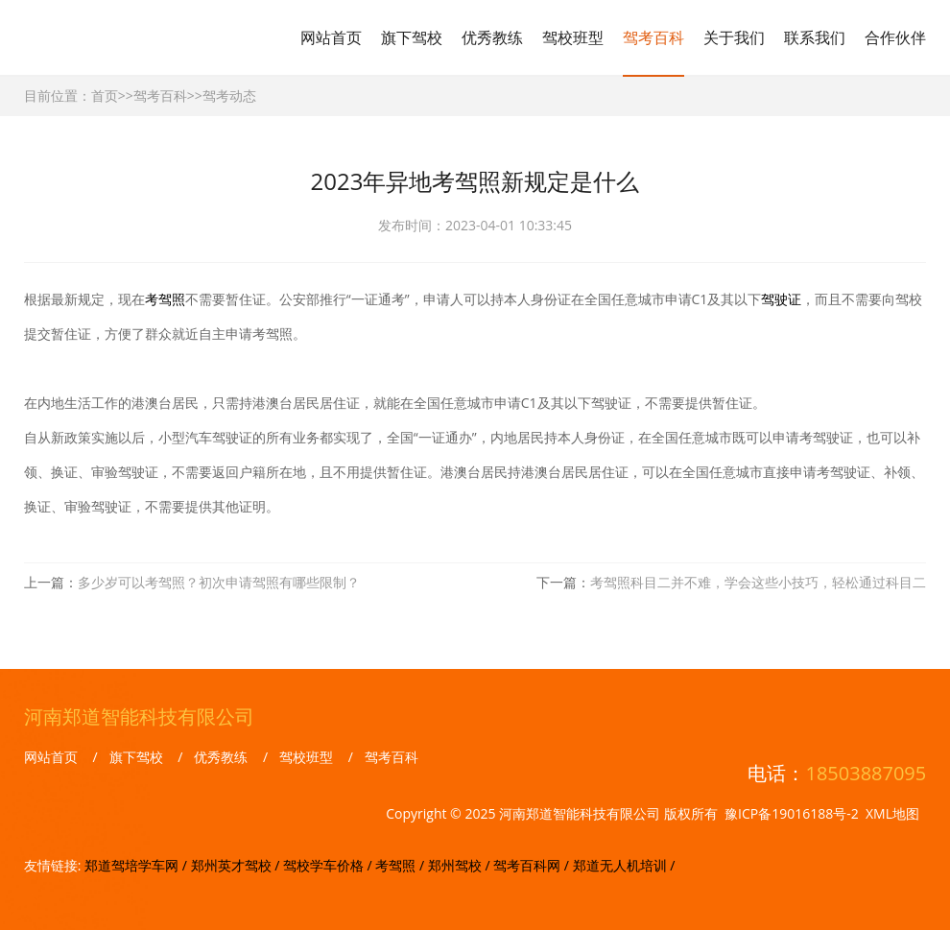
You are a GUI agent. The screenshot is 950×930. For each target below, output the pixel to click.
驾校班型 (573, 37)
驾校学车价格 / (329, 865)
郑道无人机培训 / (624, 865)
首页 (104, 95)
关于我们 (734, 37)
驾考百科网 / (532, 865)
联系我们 (814, 37)
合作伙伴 (895, 37)
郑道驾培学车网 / (137, 865)
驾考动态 (229, 95)
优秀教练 (492, 37)
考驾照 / (401, 865)
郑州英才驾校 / (237, 865)
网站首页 (331, 37)
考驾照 (165, 299)
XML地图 (892, 813)
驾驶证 (781, 299)
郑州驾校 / (460, 865)
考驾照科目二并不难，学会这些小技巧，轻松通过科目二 (758, 582)
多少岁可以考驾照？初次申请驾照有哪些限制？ (219, 582)
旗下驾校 (411, 37)
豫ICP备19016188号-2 (791, 813)
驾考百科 (653, 37)
